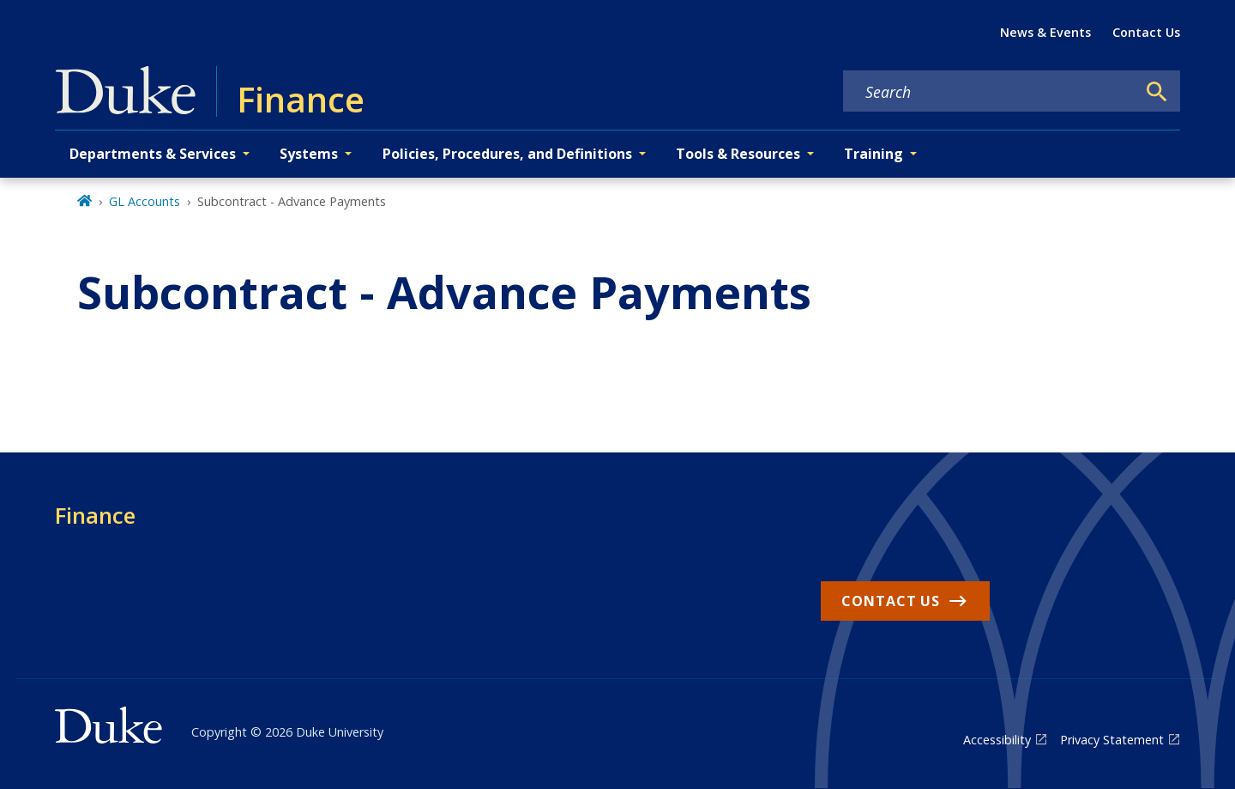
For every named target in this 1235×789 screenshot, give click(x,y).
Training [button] (873, 153)
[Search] (1157, 92)
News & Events (1045, 32)
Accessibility (997, 739)
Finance (95, 515)
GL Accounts (144, 201)
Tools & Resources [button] (738, 153)
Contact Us (1146, 32)
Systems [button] (309, 153)
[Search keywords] (990, 92)
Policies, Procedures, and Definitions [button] (507, 153)
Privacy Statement (1112, 739)
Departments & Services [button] (152, 153)
